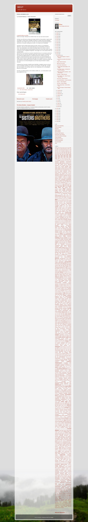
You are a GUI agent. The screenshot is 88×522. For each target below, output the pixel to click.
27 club (61, 158)
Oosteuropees (68, 367)
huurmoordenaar (58, 282)
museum (69, 340)
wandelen (66, 485)
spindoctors (56, 435)
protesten (69, 393)
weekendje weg (68, 487)
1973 (61, 149)
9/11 (69, 158)
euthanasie (62, 244)
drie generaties (60, 234)
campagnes (69, 204)
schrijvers (67, 417)
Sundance (65, 443)
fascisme (69, 247)
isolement (56, 293)
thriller (59, 451)
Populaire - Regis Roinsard (62, 74)
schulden (59, 419)
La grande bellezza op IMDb (22, 35)
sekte (70, 421)
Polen (61, 386)
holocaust (61, 276)
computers (69, 213)
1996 (68, 152)
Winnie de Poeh (57, 495)
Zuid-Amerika (65, 504)
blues (65, 194)
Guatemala (69, 267)
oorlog (56, 367)
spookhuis (56, 436)
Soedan (62, 431)
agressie (65, 167)
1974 (63, 149)
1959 (55, 148)
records (67, 400)
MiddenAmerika (68, 331)
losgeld (56, 320)
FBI (65, 248)
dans (64, 218)
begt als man (66, 185)
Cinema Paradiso (58, 127)
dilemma (56, 228)
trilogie (62, 457)
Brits (56, 199)
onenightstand (57, 360)
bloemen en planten (59, 194)
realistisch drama (65, 398)
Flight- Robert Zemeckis (61, 61)
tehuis (70, 446)
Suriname (56, 444)
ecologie (61, 238)
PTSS (63, 395)
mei (58, 100)
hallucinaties (63, 268)
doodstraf (69, 231)
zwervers (59, 507)
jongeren (61, 297)
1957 (70, 147)
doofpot (64, 232)
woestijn (56, 497)
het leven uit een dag (59, 273)
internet (62, 289)
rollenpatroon (59, 407)
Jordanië (64, 297)
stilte (59, 440)
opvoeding (57, 371)
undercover (69, 461)
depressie (62, 226)
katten (61, 302)
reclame (63, 400)
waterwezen (64, 486)
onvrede (64, 366)
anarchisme (57, 173)
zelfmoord (69, 500)
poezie (70, 385)
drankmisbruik (68, 233)
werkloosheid (57, 491)
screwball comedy (68, 419)
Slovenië (67, 426)
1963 (63, 148)
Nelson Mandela (62, 346)
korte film (69, 309)
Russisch (69, 409)
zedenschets (62, 499)
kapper (56, 302)
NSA (62, 352)
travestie (56, 457)
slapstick (66, 425)
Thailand (60, 448)
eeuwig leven (57, 240)
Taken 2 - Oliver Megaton (61, 81)
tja (63, 452)
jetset (61, 295)
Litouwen (56, 319)
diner (62, 228)
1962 (61, 148)
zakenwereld (57, 499)
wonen (70, 497)
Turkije (65, 458)
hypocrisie (56, 283)
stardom (62, 438)
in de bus (69, 286)
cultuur (56, 218)
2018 (57, 45)
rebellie (70, 398)
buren (65, 203)
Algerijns (59, 168)
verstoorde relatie (63, 473)
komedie (69, 308)
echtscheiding (57, 238)
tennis (66, 447)
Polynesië (63, 387)
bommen (60, 197)
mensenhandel (62, 328)
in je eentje (59, 287)
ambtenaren (65, 171)
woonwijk (56, 498)
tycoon (64, 460)
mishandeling (61, 334)
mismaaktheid (66, 334)
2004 (57, 121)
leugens (61, 316)
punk (68, 395)
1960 (57, 148)
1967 (68, 148)
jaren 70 (56, 295)
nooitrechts (56, 351)
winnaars (70, 494)
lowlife (61, 320)
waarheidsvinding (57, 485)
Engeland (69, 241)
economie (65, 238)
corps (58, 216)
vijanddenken (65, 475)
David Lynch (69, 218)
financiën (63, 252)
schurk (62, 419)
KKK (58, 305)
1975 (65, 149)
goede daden (66, 264)
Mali (58, 324)
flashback (68, 252)
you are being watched (67, 498)
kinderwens (69, 304)
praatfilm (65, 389)
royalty (70, 408)
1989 (55, 152)
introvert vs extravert (68, 290)
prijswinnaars (57, 392)
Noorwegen (61, 351)
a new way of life (67, 159)
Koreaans (64, 309)
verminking (69, 471)
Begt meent (58, 187)
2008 (57, 114)
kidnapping (57, 304)
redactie (70, 400)
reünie (63, 402)
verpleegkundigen (62, 472)
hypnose (69, 282)
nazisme (65, 345)
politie (66, 386)
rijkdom (68, 403)
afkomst (60, 165)
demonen (62, 225)
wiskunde (61, 495)
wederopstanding (57, 487)
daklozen (61, 218)
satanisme (56, 413)
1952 (67, 147)
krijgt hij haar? (64, 311)
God (63, 264)
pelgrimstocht (69, 380)
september (59, 93)
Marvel (56, 326)
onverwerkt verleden (58, 366)
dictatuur (63, 227)
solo (70, 431)
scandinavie (66, 413)
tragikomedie (62, 454)
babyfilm (67, 180)
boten (65, 197)
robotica (56, 406)
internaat (59, 289)
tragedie (56, 454)
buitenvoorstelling (68, 202)
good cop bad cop (62, 265)
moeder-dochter (61, 337)
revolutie (66, 402)
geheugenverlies (63, 258)
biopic (60, 192)
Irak (58, 291)
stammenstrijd (62, 437)
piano (68, 382)
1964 (65, 148)
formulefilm (69, 253)
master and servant (61, 326)
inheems (65, 288)
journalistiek (69, 297)
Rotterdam (59, 408)
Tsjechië (58, 458)
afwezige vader (68, 166)
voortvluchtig (66, 479)
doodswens (57, 232)
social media (68, 430)
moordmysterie (61, 339)
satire (59, 413)
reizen (59, 401)
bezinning (60, 191)
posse (70, 388)
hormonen (56, 280)
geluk (60, 259)
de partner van (64, 223)
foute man (60, 254)
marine (66, 325)
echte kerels (69, 237)
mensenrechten (68, 328)
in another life (65, 286)
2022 (57, 39)
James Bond (57, 294)
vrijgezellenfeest (63, 481)
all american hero (68, 168)
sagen (61, 412)
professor (56, 393)
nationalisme (57, 345)
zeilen (66, 499)
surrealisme (60, 444)
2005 (57, 119)
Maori (63, 325)
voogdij (70, 478)
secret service (61, 420)
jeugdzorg (57, 296)
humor (70, 281)
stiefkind (64, 439)
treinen (59, 457)
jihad (63, 296)
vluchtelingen (57, 478)
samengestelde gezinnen (67, 412)
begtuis (70, 187)
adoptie (61, 164)
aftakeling (69, 165)
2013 (21, 89)
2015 (57, 50)
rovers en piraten (66, 408)
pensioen (56, 381)
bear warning (62, 183)
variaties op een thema (67, 465)
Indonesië (58, 288)
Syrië (70, 444)
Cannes (70, 205)
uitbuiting (70, 460)
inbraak (62, 287)
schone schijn (63, 416)
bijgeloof (69, 191)
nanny (65, 344)
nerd (55, 347)
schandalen (57, 414)
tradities (70, 453)
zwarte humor (57, 506)
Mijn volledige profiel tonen (64, 26)
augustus (59, 95)
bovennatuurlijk (69, 197)
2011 (57, 110)
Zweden (65, 506)
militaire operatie (57, 333)
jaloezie (67, 293)
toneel (56, 453)
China (61, 209)
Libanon (70, 317)
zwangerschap (68, 505)
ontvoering (62, 365)
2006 (57, 118)
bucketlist (56, 202)
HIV (70, 275)
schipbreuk (69, 415)
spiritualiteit (66, 435)
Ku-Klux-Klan (57, 312)
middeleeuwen (57, 331)
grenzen (64, 266)
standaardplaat (57, 438)
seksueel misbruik (66, 421)
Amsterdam (65, 172)
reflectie (56, 401)
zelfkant (66, 500)
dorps (70, 232)
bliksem (59, 193)
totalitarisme (63, 453)
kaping (66, 301)
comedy (60, 211)
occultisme (63, 353)
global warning (60, 264)
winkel (67, 494)
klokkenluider (60, 306)
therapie (56, 451)
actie (60, 163)
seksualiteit (60, 421)
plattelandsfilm (58, 385)
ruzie (61, 411)
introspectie (62, 290)
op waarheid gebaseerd (62, 368)
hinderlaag (66, 274)
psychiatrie (62, 394)
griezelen (70, 266)
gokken (70, 264)
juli (57, 96)
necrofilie (70, 345)
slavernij (56, 426)
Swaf (56, 143)
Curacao (58, 218)
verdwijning (63, 467)
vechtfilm (56, 466)
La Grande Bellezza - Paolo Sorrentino (64, 80)
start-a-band (66, 438)
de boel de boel (57, 220)
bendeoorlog (69, 188)
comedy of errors (65, 211)
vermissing (57, 472)
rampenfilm (57, 398)
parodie (70, 379)
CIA (63, 209)
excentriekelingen (68, 244)
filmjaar (70, 251)
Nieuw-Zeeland (57, 350)
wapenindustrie (58, 486)
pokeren (58, 386)
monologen (62, 338)
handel (67, 268)
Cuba (67, 217)
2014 (57, 52)
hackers (58, 268)
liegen (61, 318)
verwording (69, 473)
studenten (58, 443)
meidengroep (63, 327)
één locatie (69, 238)
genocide (66, 260)
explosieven (57, 246)
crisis (65, 217)
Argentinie (65, 175)
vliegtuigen (69, 476)
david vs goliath (57, 219)
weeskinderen (69, 488)
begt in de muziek (67, 186)
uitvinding (62, 461)
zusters (64, 505)
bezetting (56, 191)
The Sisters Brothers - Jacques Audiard (26, 105)
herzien (61, 272)
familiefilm (57, 247)
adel (58, 164)
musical (56, 341)
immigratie (57, 286)
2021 (62, 157)
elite (70, 240)
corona (56, 216)
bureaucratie (61, 203)
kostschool (60, 310)
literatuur (69, 318)
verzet (56, 474)
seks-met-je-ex (68, 420)
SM (55, 427)
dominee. (60, 231)
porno (56, 388)
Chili (58, 209)
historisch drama (66, 275)
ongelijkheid (62, 360)
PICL (70, 382)
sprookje (62, 436)
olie (57, 355)
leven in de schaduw (60, 317)
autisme (56, 179)
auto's (59, 179)
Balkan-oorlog (69, 181)
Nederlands (57, 346)
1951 (65, 147)
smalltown (58, 427)
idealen (70, 283)
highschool (57, 274)
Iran (60, 291)
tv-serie (59, 459)
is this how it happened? (65, 291)
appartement (57, 174)
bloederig (69, 193)
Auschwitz (65, 178)
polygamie (59, 387)
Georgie (56, 261)
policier (64, 386)
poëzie (56, 386)
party (56, 380)
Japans (64, 294)
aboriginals (57, 161)
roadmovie (69, 405)
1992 (61, 152)
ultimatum (65, 461)
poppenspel (69, 387)
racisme (63, 396)
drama (61, 233)
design (66, 226)
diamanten (59, 227)
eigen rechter (65, 240)
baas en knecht (63, 180)
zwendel (56, 507)
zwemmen (69, 506)
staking (56, 437)
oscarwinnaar (64, 372)
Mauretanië (66, 326)
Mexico (70, 329)
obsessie (60, 353)
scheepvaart (69, 414)
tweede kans (65, 459)
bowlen (56, 198)
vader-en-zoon (64, 464)
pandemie (69, 378)
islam (70, 291)
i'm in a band (66, 283)
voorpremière (57, 479)
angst (60, 173)
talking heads (64, 445)
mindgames (66, 333)
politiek (69, 386)
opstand (70, 370)
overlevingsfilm (62, 375)
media (70, 326)
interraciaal (66, 289)
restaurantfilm (57, 402)
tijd (70, 451)
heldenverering (64, 271)
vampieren (60, 465)
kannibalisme (57, 301)
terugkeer (56, 448)
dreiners (56, 234)
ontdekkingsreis (57, 364)
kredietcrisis (60, 311)
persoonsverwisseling (59, 382)
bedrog (56, 185)
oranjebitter (69, 371)
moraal (70, 339)
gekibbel (67, 258)
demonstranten (68, 225)
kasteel (59, 302)
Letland (58, 316)
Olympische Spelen (61, 355)
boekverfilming (58, 195)
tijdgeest (56, 452)
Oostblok (59, 367)
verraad (66, 472)
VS (56, 484)
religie (66, 401)
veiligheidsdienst (61, 466)
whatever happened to (61, 492)
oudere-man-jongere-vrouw (59, 374)
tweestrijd (56, 460)
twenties (60, 460)
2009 (57, 113)
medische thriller (58, 327)
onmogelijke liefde (67, 362)
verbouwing (59, 467)
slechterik (59, 426)
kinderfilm (65, 304)
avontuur (56, 180)
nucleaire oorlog (67, 352)
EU (58, 244)
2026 (57, 33)
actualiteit (67, 163)
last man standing (64, 313)
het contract (65, 272)
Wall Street (62, 485)
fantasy (66, 247)
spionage (61, 435)
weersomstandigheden (58, 488)
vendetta (66, 466)
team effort (69, 445)
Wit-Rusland (64, 495)
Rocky (64, 406)
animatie (63, 173)
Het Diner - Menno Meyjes (62, 83)
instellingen (69, 288)
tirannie (62, 452)
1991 (59, 152)
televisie (63, 447)
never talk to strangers (62, 347)
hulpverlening (61, 281)
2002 (64, 153)
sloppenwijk (63, 426)
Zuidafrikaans (57, 505)
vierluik (56, 475)
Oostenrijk (63, 367)
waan (63, 484)
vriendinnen (69, 480)
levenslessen (66, 317)
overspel (69, 375)
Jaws (59, 295)
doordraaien (67, 232)
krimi (68, 311)
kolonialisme (65, 308)
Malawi (56, 324)
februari (58, 104)
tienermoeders (67, 451)
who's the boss (67, 492)
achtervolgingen (68, 161)
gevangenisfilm (68, 261)
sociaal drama (30, 89)
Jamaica (69, 293)
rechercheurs (57, 399)
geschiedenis (61, 261)
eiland (68, 240)
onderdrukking (57, 358)
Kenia (61, 303)
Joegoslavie (57, 297)
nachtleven (57, 344)
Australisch (69, 178)
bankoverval (63, 182)
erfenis (61, 243)
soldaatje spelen (66, 431)
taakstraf (56, 445)
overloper (66, 375)
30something (65, 158)
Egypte (61, 240)
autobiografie (63, 179)
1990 (57, 152)
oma (65, 355)
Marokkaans (69, 325)
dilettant (59, 228)
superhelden (69, 443)
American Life (60, 172)
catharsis (60, 206)
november (59, 90)
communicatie (57, 213)
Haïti (60, 268)
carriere (56, 206)
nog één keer (68, 350)
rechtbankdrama (64, 399)
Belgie (64, 188)
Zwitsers (62, 507)
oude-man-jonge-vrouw (63, 373)
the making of (64, 448)
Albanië (70, 167)
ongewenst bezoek (59, 361)
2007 (57, 116)
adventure (65, 164)
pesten (65, 382)
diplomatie (64, 228)
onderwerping (61, 359)
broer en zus (68, 199)
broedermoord (63, 199)
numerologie (57, 353)
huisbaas (66, 280)
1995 (66, 152)
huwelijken (65, 282)
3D (67, 158)
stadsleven (69, 436)
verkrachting (57, 471)
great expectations (60, 266)
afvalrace (62, 166)
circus (65, 209)
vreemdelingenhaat (62, 480)
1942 (58, 147)
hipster (59, 275)
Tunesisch (61, 458)
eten (56, 244)
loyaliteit (64, 320)
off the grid (69, 354)
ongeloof (66, 360)
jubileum (56, 298)
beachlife (58, 183)
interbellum (56, 289)
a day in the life (61, 159)
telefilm (60, 447)
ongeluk (69, 360)
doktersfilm (57, 231)
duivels (61, 237)
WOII (59, 497)
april (58, 101)
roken (56, 407)
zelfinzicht (62, 500)
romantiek (66, 407)
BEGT (20, 7)
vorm (70, 479)
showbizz (60, 425)
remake (69, 401)
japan (61, 294)
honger (56, 279)
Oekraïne (66, 354)
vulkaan (59, 484)
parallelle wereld (62, 379)
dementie (56, 225)
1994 (64, 152)
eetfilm (70, 239)
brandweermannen (65, 198)
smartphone (62, 427)
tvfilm (61, 459)
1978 (70, 149)
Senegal (56, 422)
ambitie (61, 171)
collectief (69, 210)
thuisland (62, 451)
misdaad (57, 334)
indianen (69, 287)
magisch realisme (65, 323)
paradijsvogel (57, 379)
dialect (56, 227)
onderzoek (69, 359)
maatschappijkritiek (64, 321)
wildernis (58, 494)
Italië (23, 89)
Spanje (70, 432)
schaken (69, 413)
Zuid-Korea (69, 504)
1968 (70, 148)
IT (62, 293)
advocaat (69, 164)
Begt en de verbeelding (59, 125)
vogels (67, 478)
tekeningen (56, 447)
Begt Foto (57, 128)
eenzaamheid (66, 239)
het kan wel (69, 272)
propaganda (61, 393)
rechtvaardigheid (58, 400)
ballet (56, 182)
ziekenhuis (65, 501)
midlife (56, 332)
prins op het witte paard (67, 392)
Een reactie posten (21, 94)
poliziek (56, 387)
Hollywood (57, 276)
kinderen (61, 304)
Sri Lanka (65, 436)
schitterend (56, 416)
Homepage (35, 99)
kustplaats (63, 312)
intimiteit (56, 290)
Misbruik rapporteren (60, 512)
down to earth (57, 233)
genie (63, 260)
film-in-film (63, 251)
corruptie (60, 216)
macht (56, 323)
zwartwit (62, 506)
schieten (62, 415)
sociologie (59, 431)
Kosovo (56, 310)
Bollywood (56, 197)
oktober (58, 92)
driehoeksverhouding (67, 234)
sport (60, 436)
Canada (61, 205)
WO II (70, 495)
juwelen (70, 298)
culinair (70, 217)
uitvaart (59, 461)
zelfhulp (59, 500)
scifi (64, 419)
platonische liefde (67, 383)
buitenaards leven (62, 202)
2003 (66, 153)
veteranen (62, 474)
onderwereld (57, 359)
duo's (63, 237)
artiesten (60, 178)
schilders (66, 415)
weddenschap (69, 486)
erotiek (63, 243)
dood (67, 231)
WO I (67, 495)
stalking (59, 437)
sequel (62, 422)
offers (56, 355)
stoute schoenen (63, 440)
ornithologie (56, 372)
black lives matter (64, 192)
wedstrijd (62, 487)
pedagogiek (65, 380)
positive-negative (65, 388)
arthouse (56, 178)
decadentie (66, 224)
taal (58, 445)
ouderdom (69, 373)
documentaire (68, 230)
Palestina (65, 378)
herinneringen (57, 272)
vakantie (56, 465)
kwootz (66, 312)
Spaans (66, 432)
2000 (60, 153)
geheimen (57, 258)
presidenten (64, 390)
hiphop (70, 274)
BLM (61, 193)
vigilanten (61, 475)
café (66, 204)
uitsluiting (56, 461)
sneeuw (70, 427)
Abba (70, 160)
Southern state (62, 432)
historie (61, 275)
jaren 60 (69, 294)
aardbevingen (63, 160)
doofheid (60, 232)
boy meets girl (59, 198)
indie (56, 288)
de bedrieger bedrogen (67, 219)
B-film (59, 180)
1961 (59, 148)
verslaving (57, 473)
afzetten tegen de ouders (59, 167)
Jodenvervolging (68, 296)
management (64, 324)
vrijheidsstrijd (62, 482)
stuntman (61, 443)
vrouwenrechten (68, 482)
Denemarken (57, 226)
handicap (69, 268)
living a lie (59, 319)
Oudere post (49, 99)
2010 (57, 111)
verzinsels (59, 474)
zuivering (61, 505)
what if (56, 492)
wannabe (69, 485)
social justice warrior (62, 430)
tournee (67, 453)
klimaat (56, 306)
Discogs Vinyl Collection (59, 133)
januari (58, 106)
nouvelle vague (58, 352)
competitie (62, 213)
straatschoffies (68, 440)
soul (58, 432)
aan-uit (56, 160)
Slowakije (69, 426)
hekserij (56, 271)
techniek (56, 446)
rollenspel (62, 407)
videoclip (70, 474)
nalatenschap (62, 344)
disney (56, 230)
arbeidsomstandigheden (67, 174)
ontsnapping (57, 365)
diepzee (67, 227)
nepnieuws (69, 346)
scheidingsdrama (58, 415)
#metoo (56, 147)
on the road (68, 355)
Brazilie (70, 198)
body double (69, 194)
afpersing (63, 165)
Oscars (60, 372)
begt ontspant (65, 187)
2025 (57, 34)
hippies (56, 275)
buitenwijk (56, 203)
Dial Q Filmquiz (58, 131)
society (56, 431)
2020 (57, 42)
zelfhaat (56, 500)
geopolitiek (69, 260)
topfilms (59, 453)
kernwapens (64, 303)
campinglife (57, 205)
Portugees (60, 388)
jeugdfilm (64, 295)
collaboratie (63, 210)
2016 (57, 49)
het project (65, 273)
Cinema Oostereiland (59, 140)
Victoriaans (66, 474)
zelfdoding (69, 499)
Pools (66, 387)
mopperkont (66, 339)
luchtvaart (67, 320)
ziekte (70, 501)
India (67, 287)
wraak (60, 498)
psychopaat (60, 395)
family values (62, 247)
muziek (67, 341)
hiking (64, 274)
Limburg (66, 318)
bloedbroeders (65, 193)
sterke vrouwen (59, 439)
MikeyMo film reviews (59, 138)
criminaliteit (62, 217)
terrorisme (69, 447)
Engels (56, 243)
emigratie (56, 241)
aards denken (67, 160)
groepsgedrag (57, 267)
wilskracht (61, 494)
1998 (56, 153)
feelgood (67, 248)
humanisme (66, 281)
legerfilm (69, 313)
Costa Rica (64, 216)
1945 (60, 147)
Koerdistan (60, 308)
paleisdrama (61, 378)
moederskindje (57, 338)
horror (60, 280)
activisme (63, 163)
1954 (68, 147)
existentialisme (57, 245)
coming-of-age (68, 212)
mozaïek (66, 340)
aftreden (59, 166)
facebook (65, 246)
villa (70, 475)
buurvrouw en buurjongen (60, 204)
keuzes (70, 303)
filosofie (60, 252)
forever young (64, 253)
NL (64, 350)
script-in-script (57, 420)
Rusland (65, 409)
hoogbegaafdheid (60, 279)
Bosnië (63, 197)
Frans (63, 254)
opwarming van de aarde (63, 371)
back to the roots (63, 181)
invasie (56, 291)
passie (58, 380)
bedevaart (69, 183)
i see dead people (61, 283)
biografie (57, 192)
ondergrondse (69, 358)
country (67, 216)
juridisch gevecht (65, 298)
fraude (66, 254)
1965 (67, 148)
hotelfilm (62, 280)
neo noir (66, 346)
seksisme (56, 421)
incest (65, 287)
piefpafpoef (57, 383)
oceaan (67, 353)
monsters (66, 338)
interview (69, 289)
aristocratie (69, 175)
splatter (70, 435)
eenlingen (61, 239)
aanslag (58, 160)
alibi (62, 168)
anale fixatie (69, 172)
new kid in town (68, 347)
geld (56, 259)
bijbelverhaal (65, 191)
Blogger (51, 517)
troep (64, 457)
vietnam (58, 475)
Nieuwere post (20, 99)
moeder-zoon (68, 337)
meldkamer (67, 327)
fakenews (69, 246)
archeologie (57, 175)
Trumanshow (67, 457)
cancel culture (65, 205)
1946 (62, 147)
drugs (64, 235)
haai (55, 268)
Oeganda (60, 354)
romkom (56, 408)
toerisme (65, 452)
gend (64, 259)
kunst (60, 312)
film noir (59, 251)
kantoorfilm (62, 301)
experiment (69, 245)
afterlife (56, 166)
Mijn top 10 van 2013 (61, 63)
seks (65, 420)
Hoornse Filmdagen (67, 279)
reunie (61, 402)
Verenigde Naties (68, 467)
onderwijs (65, 359)
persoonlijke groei (66, 381)
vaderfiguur (69, 464)
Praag (62, 389)
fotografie (56, 254)
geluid (58, 259)
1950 (63, 147)
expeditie (65, 245)
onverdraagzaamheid (68, 365)
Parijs (67, 379)
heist (70, 269)
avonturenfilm (68, 179)
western (61, 491)
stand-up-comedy (68, 437)
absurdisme (62, 161)
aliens (64, 168)
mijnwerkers (66, 332)
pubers (66, 395)
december (59, 55)
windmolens (64, 494)
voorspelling (62, 479)
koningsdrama (57, 309)
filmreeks (56, 252)
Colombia (56, 211)
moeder (56, 337)
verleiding (61, 471)
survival (64, 444)
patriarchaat (61, 380)
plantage (61, 383)
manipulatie (69, 324)
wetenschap (66, 491)
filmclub (67, 251)
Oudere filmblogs (58, 137)
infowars (62, 288)
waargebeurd (68, 484)
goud (67, 265)
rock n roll (60, 406)
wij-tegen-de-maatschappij (67, 493)
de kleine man (67, 220)
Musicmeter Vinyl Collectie (60, 134)
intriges (59, 290)
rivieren (65, 405)
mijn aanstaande (60, 332)
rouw (62, 408)
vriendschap (57, 481)
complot (65, 213)
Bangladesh (59, 182)
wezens (70, 491)
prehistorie (69, 389)
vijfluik (69, 475)
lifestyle (25, 89)
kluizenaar (56, 308)
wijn (55, 494)
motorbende (57, 340)
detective (69, 226)
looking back (69, 319)
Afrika (67, 165)
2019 (57, 44)
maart (58, 103)
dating (66, 218)
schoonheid (69, 416)
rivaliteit (62, 405)
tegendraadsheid (61, 446)
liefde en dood (57, 318)
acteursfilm (57, 163)
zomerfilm (56, 504)
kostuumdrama (65, 310)
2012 (57, 108)
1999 (58, 153)
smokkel (66, 427)
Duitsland (57, 237)
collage (67, 210)
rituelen (59, 405)
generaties (56, 260)
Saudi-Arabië (62, 413)
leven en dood (65, 316)
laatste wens (69, 312)
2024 (57, 36)
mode (60, 335)
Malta (60, 324)
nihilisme (62, 350)
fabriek (61, 246)
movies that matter (62, 340)
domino (64, 231)
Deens (70, 224)
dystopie (65, 237)
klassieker (69, 305)
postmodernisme (57, 389)
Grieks (67, 266)
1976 (67, 149)
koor (61, 309)
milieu (70, 332)
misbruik (69, 333)
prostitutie (65, 393)
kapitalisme (69, 301)
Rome (70, 407)
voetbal (64, 478)
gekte (70, 258)
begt (61, 24)
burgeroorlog (68, 203)
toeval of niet (69, 452)
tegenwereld (66, 446)
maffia (59, 323)
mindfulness (62, 333)
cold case (59, 210)
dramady (64, 233)
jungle (59, 298)
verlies (65, 471)
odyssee (57, 354)
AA (70, 159)
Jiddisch (61, 296)
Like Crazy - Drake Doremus (62, 78)
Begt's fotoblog (57, 130)
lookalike (66, 319)
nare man (69, 344)
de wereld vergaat (59, 224)
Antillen (66, 173)
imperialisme (61, 286)
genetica (60, 260)
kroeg (70, 311)
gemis (62, 259)
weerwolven (64, 488)
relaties (62, 401)
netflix (58, 347)
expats (62, 245)
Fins (66, 252)
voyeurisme (56, 480)
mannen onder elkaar (58, 325)
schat (63, 414)
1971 (57, 149)
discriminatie (69, 228)
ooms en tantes (68, 366)
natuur (61, 345)
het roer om (69, 273)
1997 (70, 152)
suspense (67, 444)
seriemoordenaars (68, 422)
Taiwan (61, 445)
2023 (57, 37)
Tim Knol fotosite (58, 141)
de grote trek (62, 220)
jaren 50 (67, 294)
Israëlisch (60, 293)
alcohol (56, 168)
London (63, 319)
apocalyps (69, 173)
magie (61, 323)
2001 (62, 153)
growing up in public (64, 267)
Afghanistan (57, 165)
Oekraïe (63, 354)
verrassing (69, 472)
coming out (60, 212)
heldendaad (60, 271)
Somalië (56, 432)
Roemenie (69, 406)
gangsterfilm (69, 255)
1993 (62, 152)
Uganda (66, 460)
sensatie (59, 422)
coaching (67, 209)
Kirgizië (56, 305)
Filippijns (56, 251)
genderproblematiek (68, 259)
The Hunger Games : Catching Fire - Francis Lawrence (63, 70)
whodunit (60, 493)
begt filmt (60, 186)
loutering (59, 320)
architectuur (61, 175)
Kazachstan (64, 302)
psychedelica (57, 394)
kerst (67, 303)
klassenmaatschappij (63, 305)
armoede (60, 176)
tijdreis (59, 452)
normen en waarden (67, 351)
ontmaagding (66, 364)
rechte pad (69, 399)
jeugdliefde (69, 295)
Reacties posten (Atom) (26, 101)
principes (61, 392)
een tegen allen (57, 239)
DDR (61, 219)
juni (58, 98)
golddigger (56, 265)
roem (66, 406)
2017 (57, 47)
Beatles (66, 183)
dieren (70, 227)
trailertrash (69, 454)
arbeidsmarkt (62, 174)
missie (70, 334)
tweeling (70, 459)
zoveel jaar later (60, 504)
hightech (61, 274)
